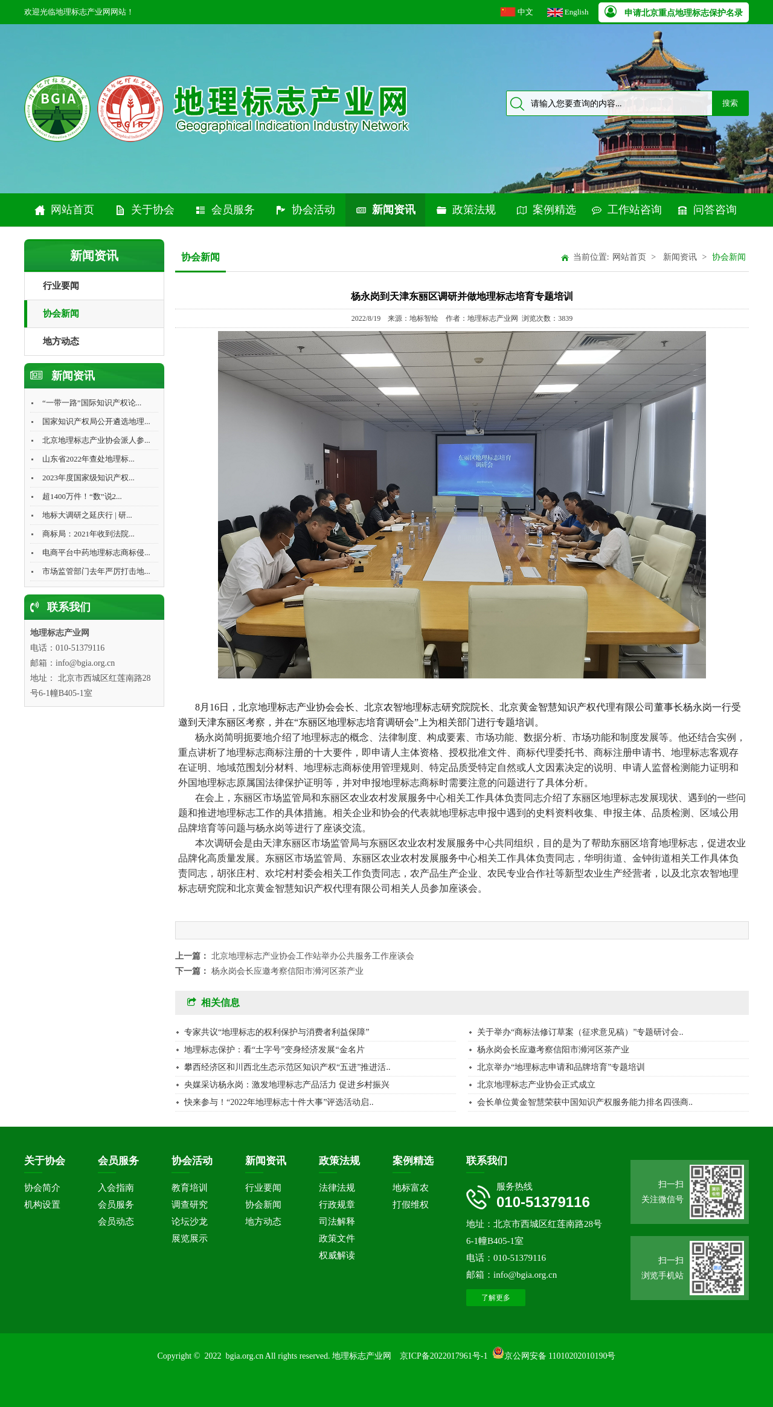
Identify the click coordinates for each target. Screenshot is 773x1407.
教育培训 (190, 1188)
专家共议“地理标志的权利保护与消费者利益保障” (276, 1032)
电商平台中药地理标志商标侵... (96, 552)
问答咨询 (706, 210)
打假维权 (411, 1204)
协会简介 (42, 1188)
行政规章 (337, 1204)
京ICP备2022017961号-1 (443, 1355)
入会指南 (116, 1188)
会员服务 (224, 210)
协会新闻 (61, 313)
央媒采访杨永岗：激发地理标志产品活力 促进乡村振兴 (287, 1084)
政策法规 (465, 210)
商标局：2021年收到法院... (88, 533)
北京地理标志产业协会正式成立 (536, 1084)
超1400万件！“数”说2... (82, 496)
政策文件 (337, 1238)
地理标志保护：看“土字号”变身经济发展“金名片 (274, 1049)
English (577, 11)
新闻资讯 (385, 210)
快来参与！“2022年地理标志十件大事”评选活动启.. (278, 1102)
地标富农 (411, 1188)
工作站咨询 (626, 210)
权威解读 (337, 1255)
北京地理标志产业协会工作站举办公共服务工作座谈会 (312, 956)
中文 (525, 11)
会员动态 (116, 1221)
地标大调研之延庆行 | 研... (87, 515)
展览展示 (190, 1238)
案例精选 (546, 210)
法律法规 (337, 1188)
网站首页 (64, 210)
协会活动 (305, 210)
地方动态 (61, 341)
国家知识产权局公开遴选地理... (96, 421)
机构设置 (42, 1204)
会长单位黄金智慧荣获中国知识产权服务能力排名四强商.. (585, 1102)
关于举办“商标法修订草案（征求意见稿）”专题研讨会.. (580, 1032)
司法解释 (337, 1221)
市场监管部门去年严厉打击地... (96, 571)
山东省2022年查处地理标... (88, 458)
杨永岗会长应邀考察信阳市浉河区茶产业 (287, 971)
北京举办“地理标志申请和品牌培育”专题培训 (561, 1067)
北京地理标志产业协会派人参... (96, 440)
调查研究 (190, 1204)
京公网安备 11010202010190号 (560, 1355)
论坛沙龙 (190, 1221)
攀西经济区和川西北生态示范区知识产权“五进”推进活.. (287, 1067)
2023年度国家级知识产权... (88, 477)
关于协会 (144, 210)
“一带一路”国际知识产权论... (91, 402)
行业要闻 (61, 286)
